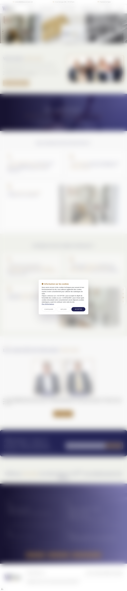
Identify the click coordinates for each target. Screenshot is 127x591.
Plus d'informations (48, 304)
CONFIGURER (48, 309)
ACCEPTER (78, 309)
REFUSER (63, 309)
